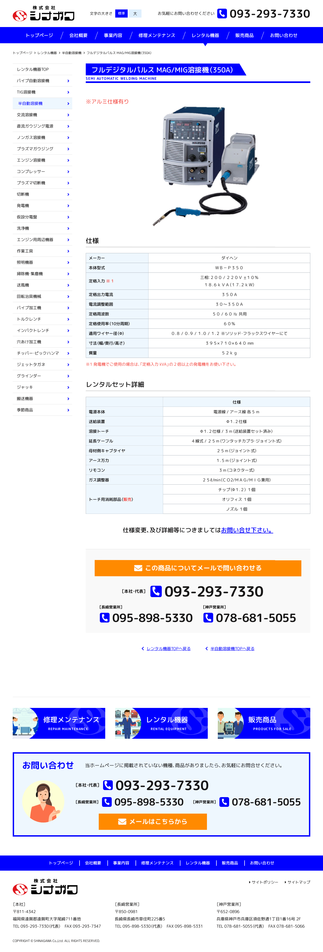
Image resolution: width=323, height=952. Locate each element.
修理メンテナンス (157, 35)
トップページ (39, 35)
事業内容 (113, 35)
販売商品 (244, 35)
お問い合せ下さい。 (247, 530)
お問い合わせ (284, 35)
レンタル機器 (205, 35)
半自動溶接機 (71, 53)
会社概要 (78, 35)
